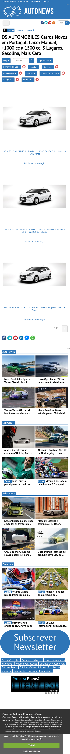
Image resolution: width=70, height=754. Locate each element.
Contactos (6, 714)
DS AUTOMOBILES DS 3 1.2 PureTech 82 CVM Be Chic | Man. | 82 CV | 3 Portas (34, 308)
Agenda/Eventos (11, 660)
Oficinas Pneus (10, 667)
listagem (19, 30)
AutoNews (8, 351)
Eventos (7, 564)
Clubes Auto (45, 671)
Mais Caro (28, 79)
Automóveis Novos (32, 660)
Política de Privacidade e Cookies (27, 714)
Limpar (6, 60)
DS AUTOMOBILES (11, 67)
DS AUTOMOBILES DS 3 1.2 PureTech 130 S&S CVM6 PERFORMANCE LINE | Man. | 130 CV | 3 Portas (34, 230)
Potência (30, 73)
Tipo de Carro (45, 60)
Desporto (8, 422)
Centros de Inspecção (25, 671)
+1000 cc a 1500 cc (50, 73)
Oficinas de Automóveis (52, 663)
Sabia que (8, 493)
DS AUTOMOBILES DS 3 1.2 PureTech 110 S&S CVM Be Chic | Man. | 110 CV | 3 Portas (35, 152)
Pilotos (42, 667)
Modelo (34, 67)
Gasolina (48, 67)
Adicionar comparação (34, 163)
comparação (30, 30)
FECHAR (31, 745)
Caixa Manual (9, 73)
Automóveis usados (26, 663)
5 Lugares (8, 79)
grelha (11, 30)
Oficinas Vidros (28, 667)
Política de (31, 751)
